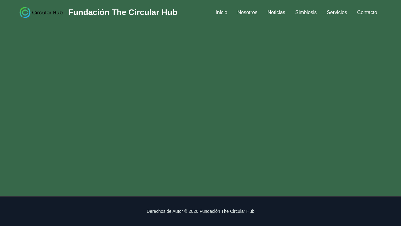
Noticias (276, 12)
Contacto (367, 12)
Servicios (337, 12)
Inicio (221, 12)
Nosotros (247, 12)
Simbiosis (306, 12)
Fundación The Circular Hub (122, 12)
